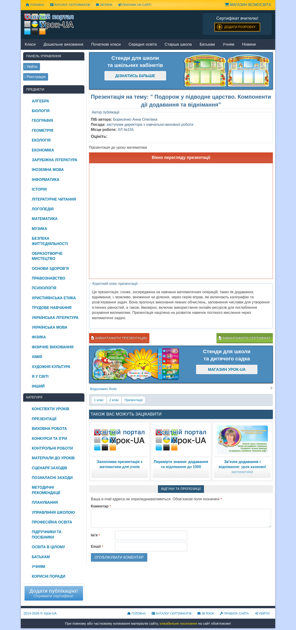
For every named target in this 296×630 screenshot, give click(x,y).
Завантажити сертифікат (245, 338)
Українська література (55, 318)
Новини (249, 44)
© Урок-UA (40, 613)
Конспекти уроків (50, 409)
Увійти (262, 613)
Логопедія (43, 209)
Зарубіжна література (54, 160)
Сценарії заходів (49, 468)
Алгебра (40, 101)
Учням (228, 44)
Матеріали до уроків (53, 458)
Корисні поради (48, 576)
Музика (39, 229)
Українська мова (49, 327)
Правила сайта (234, 613)
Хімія (37, 357)
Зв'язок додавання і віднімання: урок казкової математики (242, 467)
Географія (42, 121)
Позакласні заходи (52, 478)
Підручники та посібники (47, 534)
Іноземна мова (48, 170)
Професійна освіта (52, 522)
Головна (35, 4)
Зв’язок (104, 4)
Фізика (39, 337)
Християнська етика (54, 298)
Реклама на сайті (134, 4)
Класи (30, 44)
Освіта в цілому (48, 547)
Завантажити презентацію (119, 338)
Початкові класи (106, 44)
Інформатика (45, 180)
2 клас (114, 400)
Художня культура (51, 367)
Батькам (207, 44)
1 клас (99, 400)
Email (97, 546)
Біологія (41, 111)
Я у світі (40, 376)
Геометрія (42, 130)
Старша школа (178, 44)
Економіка (43, 150)
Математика (45, 219)
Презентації (133, 400)
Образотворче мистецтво (47, 256)
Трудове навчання (51, 308)
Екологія (41, 140)
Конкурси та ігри (49, 439)
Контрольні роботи (52, 448)
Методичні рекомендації (46, 490)
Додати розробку (240, 27)
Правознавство (48, 278)
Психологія (44, 288)
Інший (38, 386)
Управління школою (53, 512)
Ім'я (95, 535)
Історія (39, 189)
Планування (45, 502)
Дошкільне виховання (63, 44)
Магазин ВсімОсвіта (248, 5)
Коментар (101, 506)
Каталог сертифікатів (70, 4)
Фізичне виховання (53, 347)
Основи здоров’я (50, 269)
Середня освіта (143, 44)
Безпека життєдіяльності (50, 241)
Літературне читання (54, 199)
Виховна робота (49, 429)
